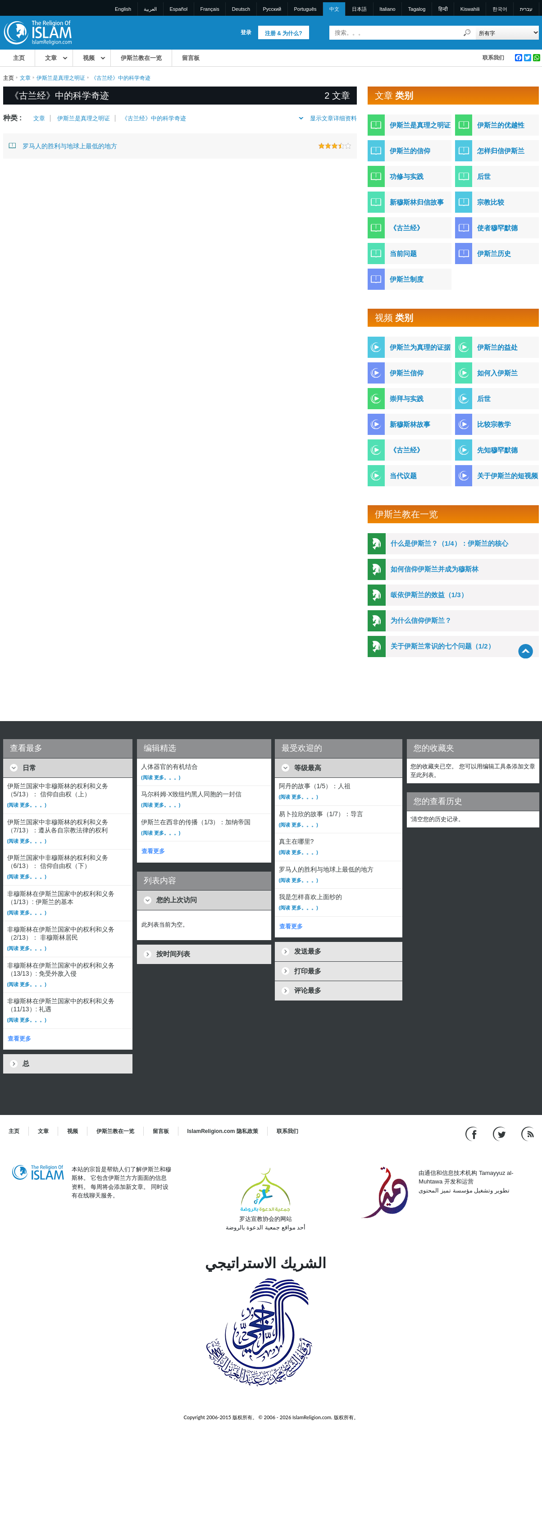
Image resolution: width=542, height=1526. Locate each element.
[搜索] (467, 33)
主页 (19, 58)
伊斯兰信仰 (407, 373)
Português (305, 9)
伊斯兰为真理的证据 (420, 347)
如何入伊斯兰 (497, 373)
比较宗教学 (494, 424)
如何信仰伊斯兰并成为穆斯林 (434, 569)
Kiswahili (470, 9)
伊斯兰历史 (494, 253)
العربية (150, 9)
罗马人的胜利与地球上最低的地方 (63, 145)
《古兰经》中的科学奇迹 (154, 118)
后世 (484, 176)
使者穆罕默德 (497, 228)
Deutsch (241, 9)
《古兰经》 (407, 228)
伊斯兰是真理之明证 (60, 78)
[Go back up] (525, 651)
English (123, 9)
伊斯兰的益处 (497, 347)
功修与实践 (407, 176)
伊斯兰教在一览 (141, 58)
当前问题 (403, 253)
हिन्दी (443, 9)
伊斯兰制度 (407, 279)
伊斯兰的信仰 (410, 151)
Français (209, 9)
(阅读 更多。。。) (26, 805)
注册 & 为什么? (283, 33)
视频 (89, 58)
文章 (51, 58)
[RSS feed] (527, 1133)
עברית (526, 9)
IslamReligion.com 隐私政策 (222, 1131)
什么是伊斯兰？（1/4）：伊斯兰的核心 (449, 543)
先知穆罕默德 (497, 450)
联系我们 (493, 58)
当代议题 (403, 476)
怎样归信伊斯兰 (500, 151)
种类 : (12, 118)
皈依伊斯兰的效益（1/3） (429, 595)
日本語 (359, 9)
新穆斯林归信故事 (417, 202)
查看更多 (19, 1038)
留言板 (191, 58)
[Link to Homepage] (37, 32)
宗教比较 (490, 202)
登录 (246, 32)
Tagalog (417, 9)
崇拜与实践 (407, 398)
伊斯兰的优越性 (500, 125)
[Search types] (507, 33)
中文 (334, 9)
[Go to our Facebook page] (472, 1133)
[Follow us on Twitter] (500, 1133)
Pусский (272, 9)
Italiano (387, 9)
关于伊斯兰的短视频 (507, 476)
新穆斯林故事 (410, 424)
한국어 (499, 9)
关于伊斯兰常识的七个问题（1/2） (443, 646)
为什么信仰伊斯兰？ (421, 620)
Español (179, 9)
